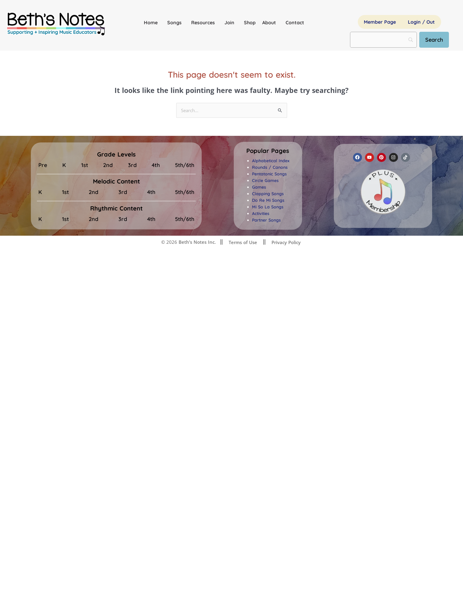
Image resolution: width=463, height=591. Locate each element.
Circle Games (265, 181)
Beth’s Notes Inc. (196, 242)
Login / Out (421, 22)
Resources (204, 22)
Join (230, 22)
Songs (176, 22)
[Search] (434, 40)
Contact (295, 22)
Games (259, 187)
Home (152, 22)
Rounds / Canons (270, 167)
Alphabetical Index (270, 161)
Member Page (380, 22)
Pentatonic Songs (269, 174)
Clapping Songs (268, 194)
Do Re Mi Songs (268, 200)
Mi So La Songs (267, 207)
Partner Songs (266, 220)
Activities (260, 213)
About (270, 22)
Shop (250, 22)
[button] (267, 151)
